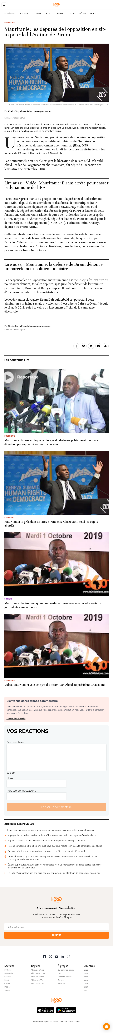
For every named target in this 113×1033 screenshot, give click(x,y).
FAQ (59, 973)
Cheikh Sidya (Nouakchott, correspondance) (29, 111)
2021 (86, 973)
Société (49, 13)
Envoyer (56, 935)
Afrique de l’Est (37, 980)
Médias (82, 13)
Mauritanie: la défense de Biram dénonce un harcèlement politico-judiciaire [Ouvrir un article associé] (53, 266)
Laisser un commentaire (56, 807)
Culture (71, 13)
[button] (106, 1026)
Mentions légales (65, 977)
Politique (24, 13)
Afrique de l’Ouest (38, 973)
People (60, 13)
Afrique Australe (37, 984)
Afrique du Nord (37, 970)
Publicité (61, 984)
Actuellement (9, 13)
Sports (93, 13)
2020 (86, 977)
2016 (86, 990)
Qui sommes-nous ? (66, 970)
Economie (37, 13)
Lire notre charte (15, 718)
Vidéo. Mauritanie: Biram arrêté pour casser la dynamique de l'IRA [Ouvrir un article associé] (56, 185)
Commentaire (15, 742)
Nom (10, 778)
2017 (86, 987)
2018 (86, 984)
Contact (61, 980)
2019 (86, 980)
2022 (86, 970)
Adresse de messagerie (21, 790)
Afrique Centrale (37, 977)
